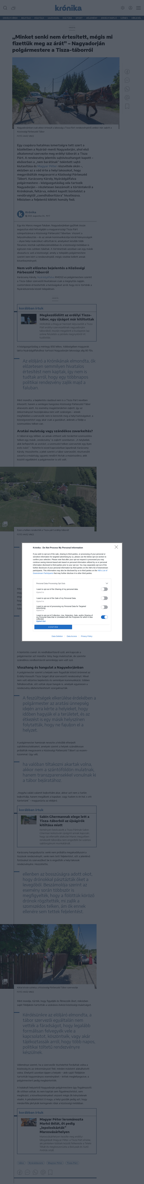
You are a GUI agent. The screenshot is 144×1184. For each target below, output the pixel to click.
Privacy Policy (86, 636)
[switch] (104, 589)
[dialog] (72, 592)
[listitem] (72, 583)
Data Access (72, 636)
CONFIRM (53, 627)
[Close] (117, 547)
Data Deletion (57, 636)
